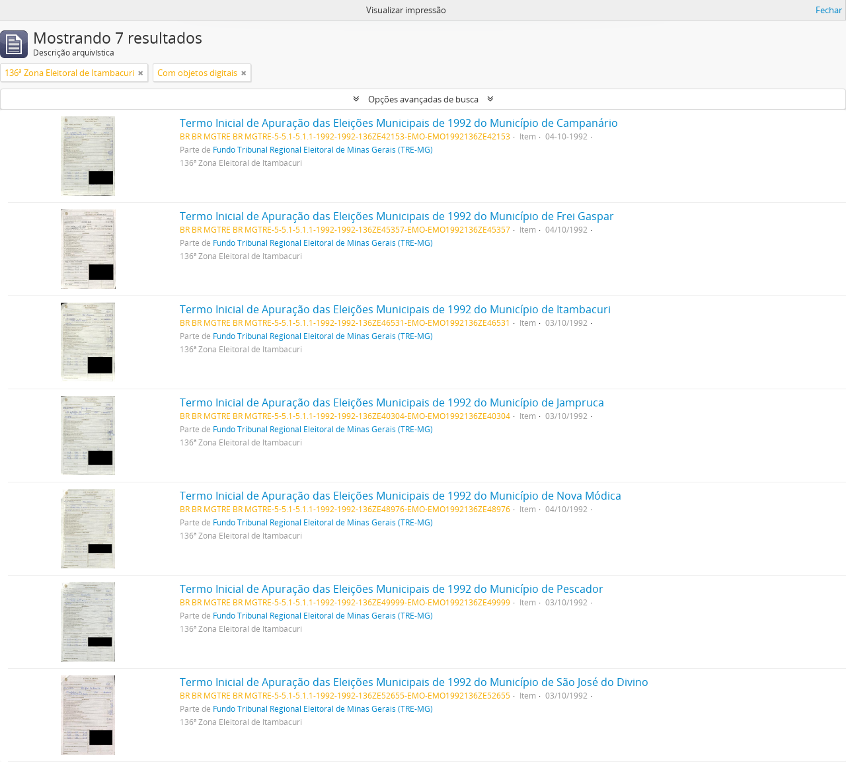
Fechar (829, 10)
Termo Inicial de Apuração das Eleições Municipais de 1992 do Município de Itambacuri (395, 309)
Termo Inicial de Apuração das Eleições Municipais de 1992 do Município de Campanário (399, 123)
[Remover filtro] (140, 72)
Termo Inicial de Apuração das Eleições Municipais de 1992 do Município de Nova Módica (400, 495)
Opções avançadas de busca (423, 99)
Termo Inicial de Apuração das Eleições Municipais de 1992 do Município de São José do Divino (414, 682)
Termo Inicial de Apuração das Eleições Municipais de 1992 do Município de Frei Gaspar (397, 216)
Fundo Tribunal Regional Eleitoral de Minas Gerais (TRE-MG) (323, 149)
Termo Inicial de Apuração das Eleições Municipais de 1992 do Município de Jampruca (392, 402)
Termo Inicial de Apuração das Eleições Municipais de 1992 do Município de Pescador (391, 589)
